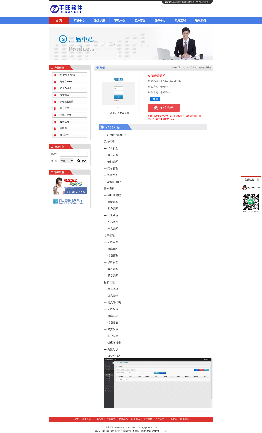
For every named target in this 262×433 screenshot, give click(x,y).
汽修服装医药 (66, 101)
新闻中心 (123, 419)
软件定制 (180, 20)
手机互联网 (65, 115)
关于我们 (86, 419)
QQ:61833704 (251, 187)
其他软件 (64, 135)
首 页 (59, 20)
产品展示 (192, 67)
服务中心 (160, 20)
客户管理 (140, 20)
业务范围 (98, 419)
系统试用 (99, 20)
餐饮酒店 (64, 95)
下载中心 (119, 20)
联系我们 (200, 20)
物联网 (63, 128)
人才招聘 (172, 419)
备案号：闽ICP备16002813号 (146, 431)
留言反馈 (148, 419)
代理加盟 (160, 419)
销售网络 (135, 419)
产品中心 (79, 20)
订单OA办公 (66, 88)
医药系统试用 (188, 2)
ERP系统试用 (202, 2)
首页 (184, 67)
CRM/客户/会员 (67, 75)
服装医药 (64, 121)
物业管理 (64, 108)
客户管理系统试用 (173, 2)
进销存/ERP (66, 81)
